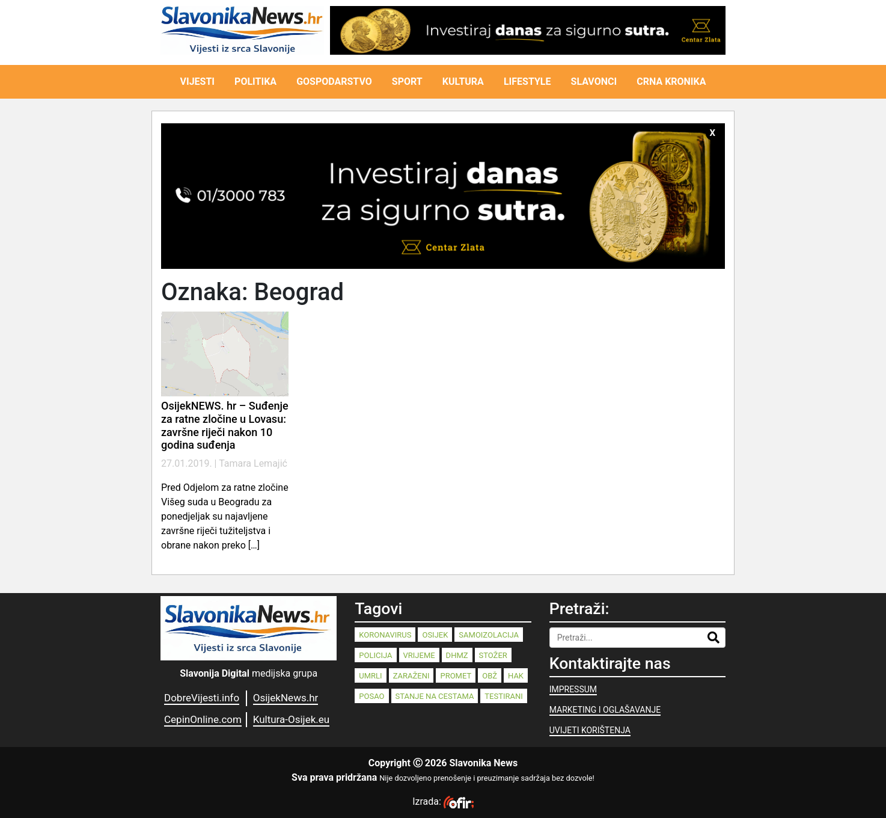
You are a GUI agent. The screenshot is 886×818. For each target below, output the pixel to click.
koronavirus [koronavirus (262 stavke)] (385, 634)
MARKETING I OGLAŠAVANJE (605, 710)
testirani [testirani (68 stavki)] (503, 696)
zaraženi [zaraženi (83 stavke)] (411, 675)
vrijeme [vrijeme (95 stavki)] (419, 655)
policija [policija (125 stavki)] (375, 655)
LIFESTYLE (527, 81)
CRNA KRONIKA (671, 81)
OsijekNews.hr (286, 698)
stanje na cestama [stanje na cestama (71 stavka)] (435, 696)
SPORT (407, 81)
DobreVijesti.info (201, 698)
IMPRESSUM (573, 689)
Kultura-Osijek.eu (291, 719)
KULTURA (463, 81)
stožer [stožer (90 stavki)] (493, 655)
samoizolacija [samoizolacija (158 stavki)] (489, 634)
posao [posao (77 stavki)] (371, 696)
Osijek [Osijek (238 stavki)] (435, 634)
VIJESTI (197, 81)
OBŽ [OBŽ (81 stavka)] (489, 675)
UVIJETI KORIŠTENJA (590, 730)
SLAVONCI (594, 81)
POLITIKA (255, 81)
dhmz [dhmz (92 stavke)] (457, 655)
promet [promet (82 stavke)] (455, 675)
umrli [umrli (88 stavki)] (370, 675)
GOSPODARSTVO (334, 81)
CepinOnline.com (203, 719)
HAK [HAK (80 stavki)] (516, 675)
